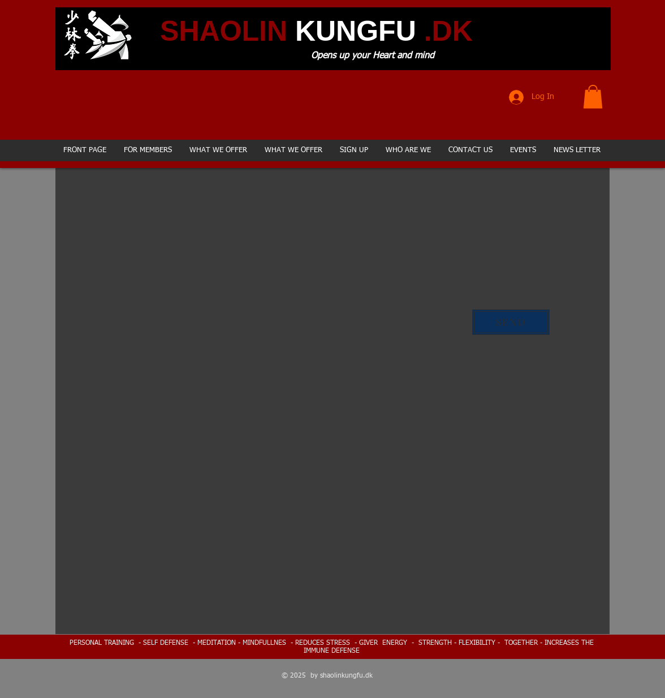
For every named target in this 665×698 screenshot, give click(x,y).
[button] (593, 97)
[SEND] (511, 322)
